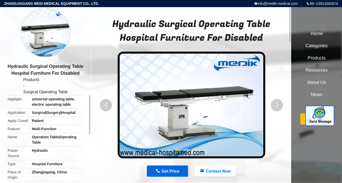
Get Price (170, 171)
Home (316, 33)
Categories (316, 45)
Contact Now (218, 171)
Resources (317, 70)
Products (31, 80)
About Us (316, 82)
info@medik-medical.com (278, 4)
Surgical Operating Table (45, 92)
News (316, 94)
